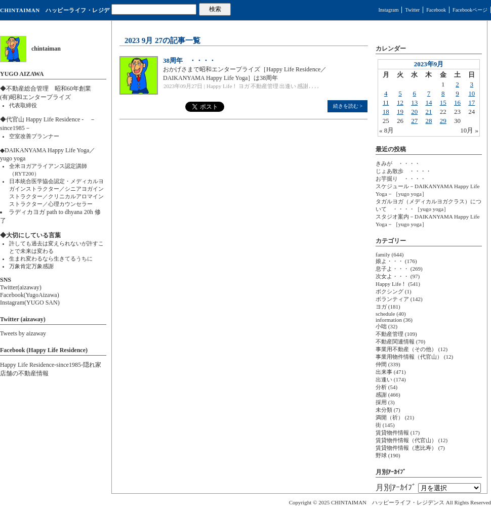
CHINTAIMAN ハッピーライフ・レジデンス (55, 13)
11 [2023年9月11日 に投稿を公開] (386, 102)
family (383, 254)
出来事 (384, 372)
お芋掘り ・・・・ (401, 179)
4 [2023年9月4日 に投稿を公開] (386, 93)
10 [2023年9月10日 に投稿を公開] (471, 93)
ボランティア (392, 299)
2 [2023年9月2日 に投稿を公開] (457, 84)
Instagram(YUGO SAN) (30, 302)
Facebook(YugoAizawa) (29, 294)
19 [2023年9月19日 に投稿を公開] (400, 111)
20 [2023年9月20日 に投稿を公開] (414, 111)
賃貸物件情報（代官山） (406, 440)
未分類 (384, 410)
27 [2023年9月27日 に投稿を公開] (414, 120)
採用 (381, 402)
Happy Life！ (222, 86)
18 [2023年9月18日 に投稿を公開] (386, 111)
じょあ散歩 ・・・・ (403, 171)
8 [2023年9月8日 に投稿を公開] (443, 93)
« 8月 (386, 130)
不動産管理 (264, 86)
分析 (381, 387)
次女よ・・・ (392, 276)
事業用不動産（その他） (406, 349)
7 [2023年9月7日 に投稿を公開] (429, 93)
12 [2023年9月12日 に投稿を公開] (400, 102)
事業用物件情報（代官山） (409, 357)
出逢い (287, 86)
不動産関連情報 (395, 341)
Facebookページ (470, 10)
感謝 (302, 86)
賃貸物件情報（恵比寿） (406, 448)
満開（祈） (389, 417)
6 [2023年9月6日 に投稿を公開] (414, 93)
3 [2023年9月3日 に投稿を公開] (472, 84)
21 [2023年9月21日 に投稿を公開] (428, 111)
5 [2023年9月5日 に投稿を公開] (400, 93)
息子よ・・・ (392, 269)
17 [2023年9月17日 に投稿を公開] (471, 102)
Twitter (412, 10)
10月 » (469, 130)
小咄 (381, 326)
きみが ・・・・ (398, 163)
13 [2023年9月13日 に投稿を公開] (414, 102)
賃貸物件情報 (392, 433)
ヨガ (244, 86)
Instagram (388, 10)
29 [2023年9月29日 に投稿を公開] (443, 120)
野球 (381, 455)
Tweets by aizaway (23, 333)
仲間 (381, 364)
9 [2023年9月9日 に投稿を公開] (457, 93)
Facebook (436, 10)
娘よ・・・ (389, 261)
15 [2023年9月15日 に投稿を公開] (443, 102)
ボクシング (389, 291)
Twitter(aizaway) (21, 287)
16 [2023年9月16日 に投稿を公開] (457, 102)
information (389, 320)
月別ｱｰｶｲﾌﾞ (396, 487)
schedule (385, 314)
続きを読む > (347, 106)
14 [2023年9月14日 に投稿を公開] (428, 102)
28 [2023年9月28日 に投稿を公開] (428, 120)
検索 (215, 9)
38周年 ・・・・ (189, 60)
